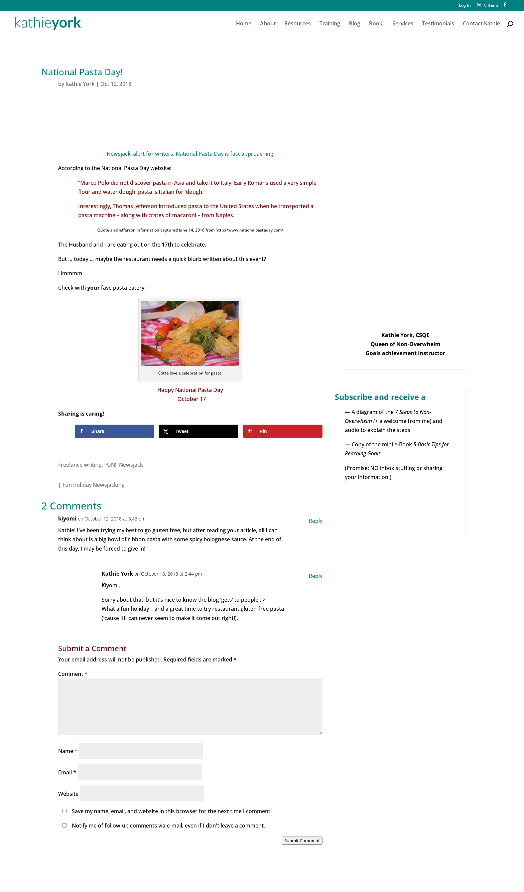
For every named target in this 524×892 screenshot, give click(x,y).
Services (402, 24)
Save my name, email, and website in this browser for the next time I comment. (172, 811)
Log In (465, 5)
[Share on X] (198, 431)
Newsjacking (109, 484)
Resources (297, 24)
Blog (354, 24)
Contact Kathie (481, 24)
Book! (376, 24)
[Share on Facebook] (114, 431)
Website (68, 793)
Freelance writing (80, 464)
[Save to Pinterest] (282, 431)
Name (68, 751)
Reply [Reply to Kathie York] (315, 576)
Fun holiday (77, 484)
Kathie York (80, 84)
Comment (73, 674)
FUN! (110, 464)
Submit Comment (302, 841)
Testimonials (438, 24)
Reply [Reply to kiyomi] (315, 521)
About (268, 24)
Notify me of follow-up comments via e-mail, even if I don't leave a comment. (162, 825)
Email (67, 772)
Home (243, 24)
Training (329, 24)
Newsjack (131, 464)
